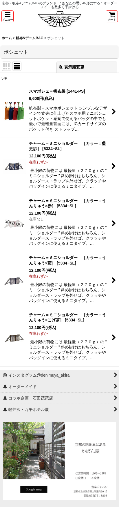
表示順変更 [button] (71, 67)
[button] (7, 16)
